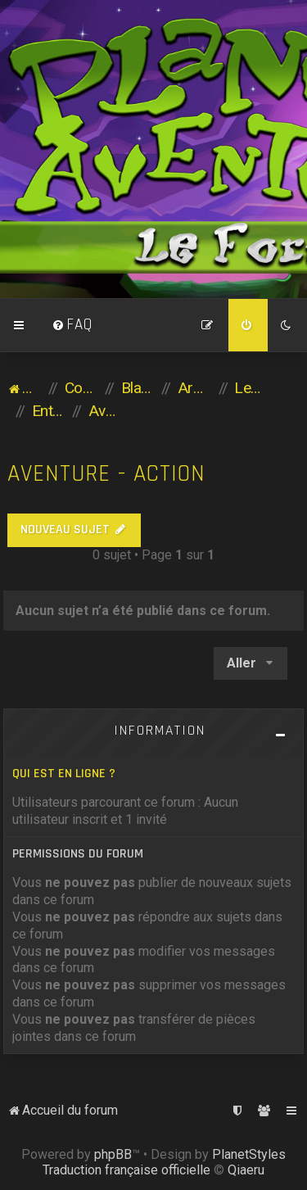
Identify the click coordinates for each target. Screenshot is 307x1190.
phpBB (113, 1154)
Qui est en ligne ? (63, 773)
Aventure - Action (106, 474)
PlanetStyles (249, 1154)
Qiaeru (246, 1170)
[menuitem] (72, 325)
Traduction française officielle (126, 1170)
